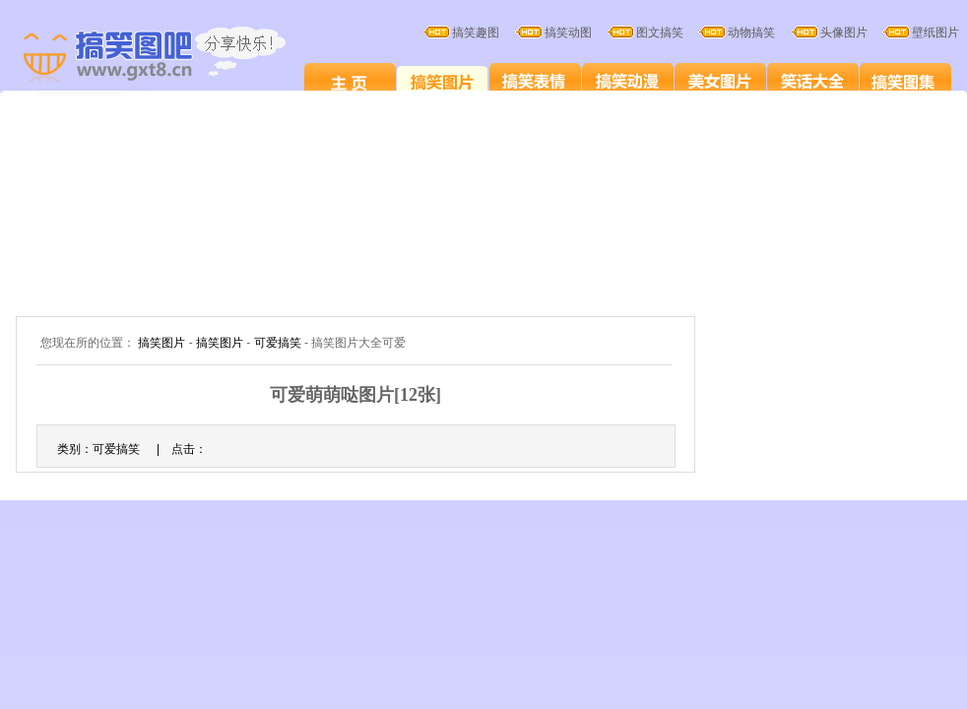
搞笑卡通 (628, 80)
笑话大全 (813, 80)
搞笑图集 (905, 80)
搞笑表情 (535, 80)
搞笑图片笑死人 (350, 80)
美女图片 (720, 80)
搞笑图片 (442, 80)
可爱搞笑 (277, 343)
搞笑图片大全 (175, 57)
